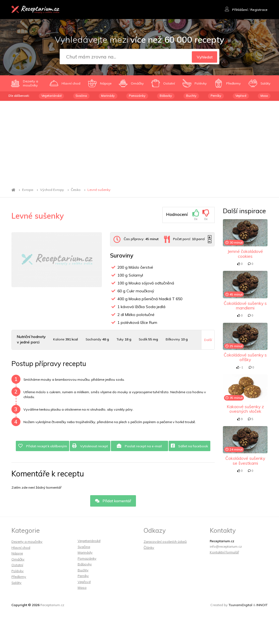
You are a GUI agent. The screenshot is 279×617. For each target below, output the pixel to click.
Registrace (259, 10)
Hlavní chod (20, 547)
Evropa (27, 190)
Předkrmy (18, 577)
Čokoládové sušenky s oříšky (245, 357)
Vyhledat (205, 56)
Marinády (108, 96)
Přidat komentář (113, 500)
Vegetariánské (51, 96)
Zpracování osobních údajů (165, 542)
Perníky (216, 96)
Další (208, 340)
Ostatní (17, 565)
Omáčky (18, 559)
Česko (76, 190)
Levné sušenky (99, 190)
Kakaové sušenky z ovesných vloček (245, 409)
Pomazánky (137, 96)
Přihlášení (236, 10)
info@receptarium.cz (226, 546)
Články (149, 547)
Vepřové (240, 96)
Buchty (191, 96)
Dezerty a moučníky (27, 542)
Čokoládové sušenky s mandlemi (245, 305)
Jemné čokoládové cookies (245, 254)
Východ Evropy (52, 190)
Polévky (17, 571)
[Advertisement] (139, 142)
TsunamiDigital (240, 605)
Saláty (16, 583)
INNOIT (262, 605)
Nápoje (17, 553)
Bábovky (166, 96)
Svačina (81, 96)
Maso (264, 96)
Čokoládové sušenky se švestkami (245, 460)
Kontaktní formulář (224, 552)
